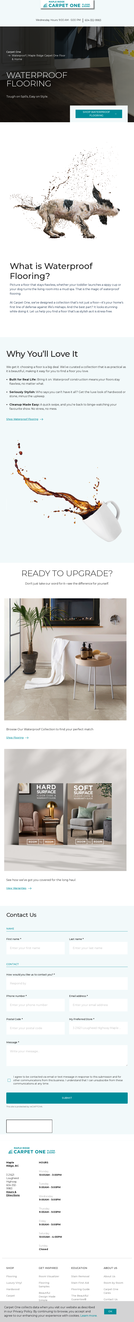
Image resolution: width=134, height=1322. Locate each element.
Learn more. (88, 1315)
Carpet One (13, 51)
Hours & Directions (13, 1193)
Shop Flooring (17, 738)
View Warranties (19, 888)
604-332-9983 (93, 20)
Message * (12, 1042)
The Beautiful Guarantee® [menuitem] (79, 1297)
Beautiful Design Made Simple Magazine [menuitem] (47, 1298)
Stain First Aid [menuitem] (80, 1282)
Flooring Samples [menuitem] (44, 1284)
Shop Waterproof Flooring (100, 113)
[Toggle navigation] (5, 7)
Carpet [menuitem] (10, 1295)
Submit (67, 1097)
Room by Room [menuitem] (113, 1282)
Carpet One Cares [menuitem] (111, 1291)
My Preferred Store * (81, 1019)
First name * (13, 939)
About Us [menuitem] (109, 1276)
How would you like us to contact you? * (30, 974)
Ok (110, 1311)
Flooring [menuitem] (11, 1276)
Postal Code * (14, 1019)
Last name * (76, 939)
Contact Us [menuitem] (111, 1299)
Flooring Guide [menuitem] (80, 1289)
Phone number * (16, 996)
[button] (121, 7)
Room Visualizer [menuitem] (49, 1276)
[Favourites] (125, 7)
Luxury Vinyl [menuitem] (14, 1282)
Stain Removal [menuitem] (80, 1276)
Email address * (78, 996)
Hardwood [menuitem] (12, 1289)
